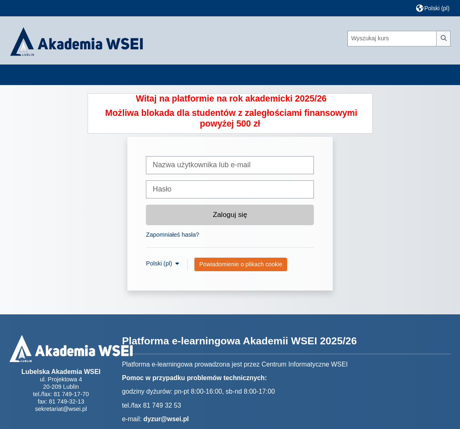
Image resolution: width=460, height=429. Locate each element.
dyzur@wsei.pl (166, 418)
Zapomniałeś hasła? (172, 234)
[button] (433, 8)
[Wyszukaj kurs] (392, 39)
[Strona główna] (76, 40)
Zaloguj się (230, 214)
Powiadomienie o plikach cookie (240, 264)
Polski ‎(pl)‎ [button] (160, 263)
